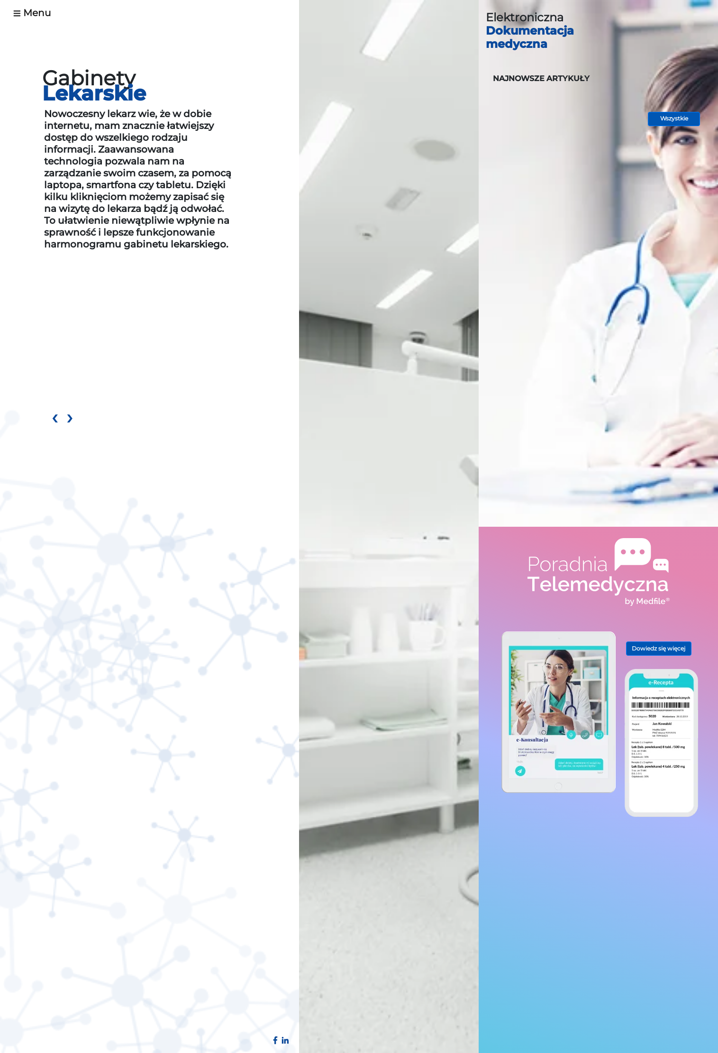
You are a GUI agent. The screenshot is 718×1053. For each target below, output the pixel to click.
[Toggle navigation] (36, 13)
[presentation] (54, 419)
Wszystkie (674, 118)
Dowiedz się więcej (658, 648)
